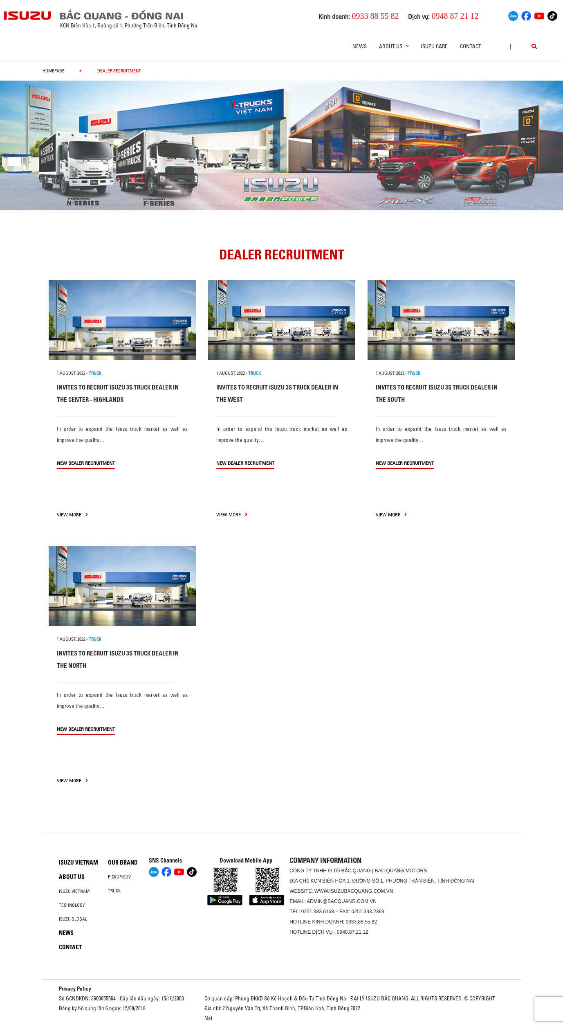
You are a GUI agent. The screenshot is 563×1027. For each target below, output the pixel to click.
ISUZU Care (434, 46)
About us (72, 877)
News (359, 46)
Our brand (123, 862)
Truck (114, 891)
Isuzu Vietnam (78, 862)
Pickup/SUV (119, 877)
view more (72, 514)
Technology (72, 905)
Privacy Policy (75, 988)
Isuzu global (73, 919)
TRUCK (95, 373)
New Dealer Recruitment (86, 463)
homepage (54, 71)
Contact (470, 46)
